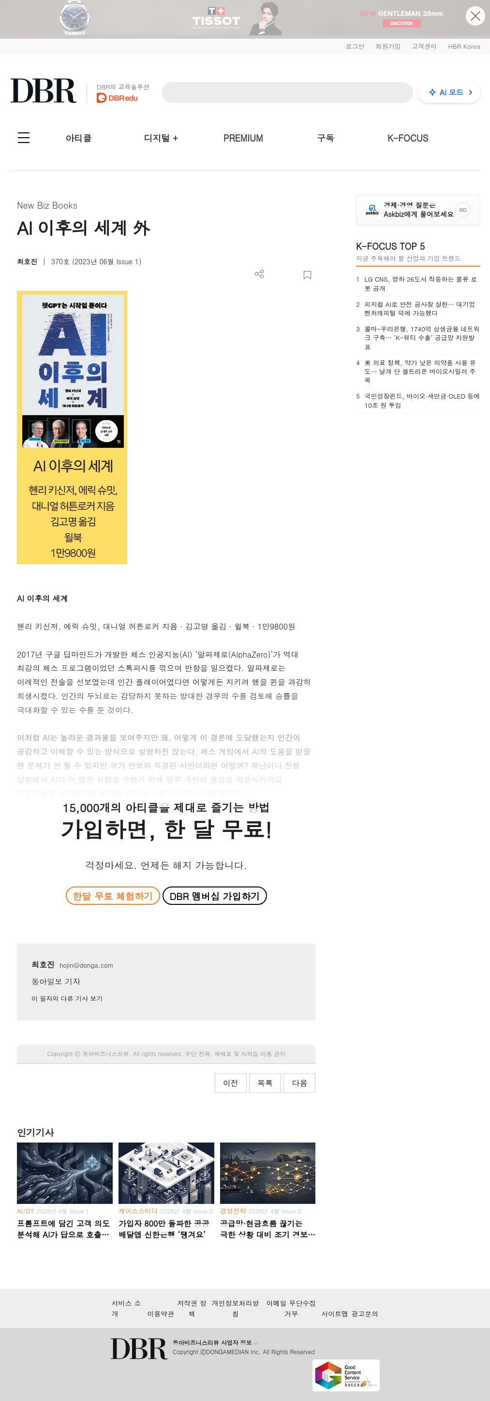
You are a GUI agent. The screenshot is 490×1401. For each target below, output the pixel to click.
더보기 (259, 274)
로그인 (354, 46)
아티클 (78, 138)
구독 (325, 138)
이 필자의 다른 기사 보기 (67, 998)
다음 (299, 1082)
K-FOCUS (407, 138)
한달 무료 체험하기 (113, 895)
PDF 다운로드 (275, 275)
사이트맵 (334, 1313)
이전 (230, 1082)
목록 (265, 1082)
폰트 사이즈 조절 (291, 275)
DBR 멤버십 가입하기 (214, 895)
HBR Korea (464, 46)
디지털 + (161, 138)
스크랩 (307, 275)
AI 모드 (451, 92)
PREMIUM (243, 138)
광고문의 (364, 1313)
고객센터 (424, 46)
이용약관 (160, 1313)
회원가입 (388, 46)
